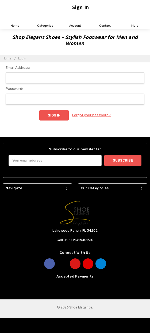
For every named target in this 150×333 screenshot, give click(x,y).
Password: (14, 89)
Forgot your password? (91, 115)
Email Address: (18, 68)
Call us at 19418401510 (75, 240)
